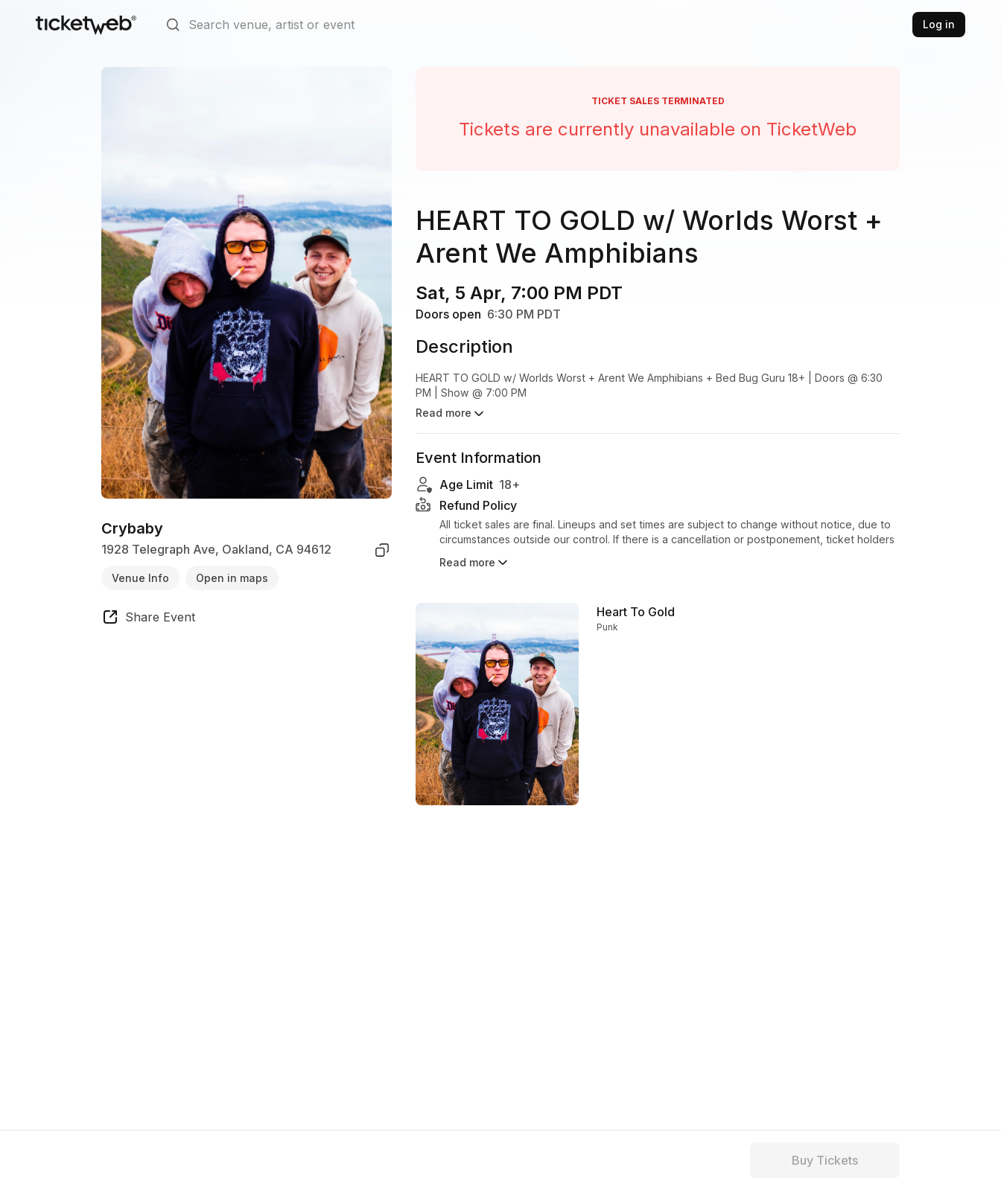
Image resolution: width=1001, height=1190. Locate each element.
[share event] (148, 619)
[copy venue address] (382, 550)
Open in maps (232, 578)
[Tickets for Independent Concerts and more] (86, 24)
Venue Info (140, 578)
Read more (474, 553)
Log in (939, 24)
